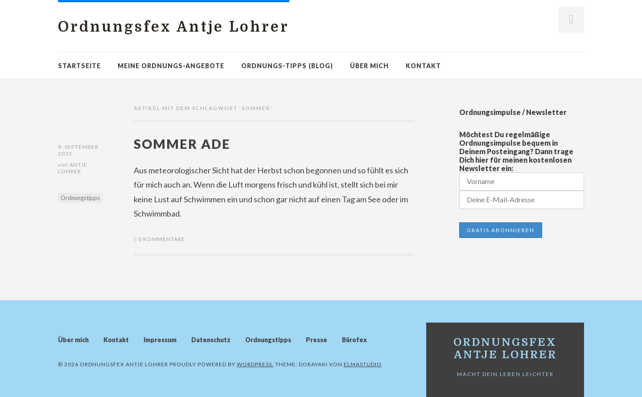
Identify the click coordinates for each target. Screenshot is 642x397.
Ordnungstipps (80, 197)
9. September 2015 (78, 150)
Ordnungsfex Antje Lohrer (173, 27)
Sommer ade (182, 143)
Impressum (160, 340)
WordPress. (255, 364)
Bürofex (354, 340)
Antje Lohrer (72, 168)
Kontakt (423, 66)
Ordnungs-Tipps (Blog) (287, 66)
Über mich (369, 66)
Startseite (79, 66)
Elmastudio (363, 364)
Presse (316, 340)
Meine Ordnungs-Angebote (171, 66)
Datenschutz (210, 340)
